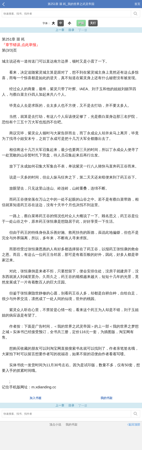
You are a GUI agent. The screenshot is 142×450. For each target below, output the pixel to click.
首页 (137, 4)
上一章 (59, 29)
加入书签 (35, 398)
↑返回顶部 (133, 424)
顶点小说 (55, 424)
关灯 (93, 23)
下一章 (82, 29)
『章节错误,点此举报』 (21, 45)
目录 (71, 29)
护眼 (81, 23)
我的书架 (106, 398)
